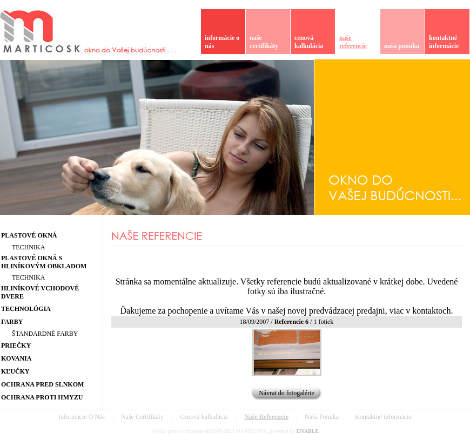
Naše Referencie (266, 417)
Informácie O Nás (81, 417)
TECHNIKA (28, 247)
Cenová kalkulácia (204, 417)
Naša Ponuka (322, 417)
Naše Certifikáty (142, 417)
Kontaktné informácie (383, 417)
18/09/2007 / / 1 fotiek (287, 322)
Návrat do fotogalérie (286, 393)
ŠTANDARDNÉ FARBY (45, 333)
